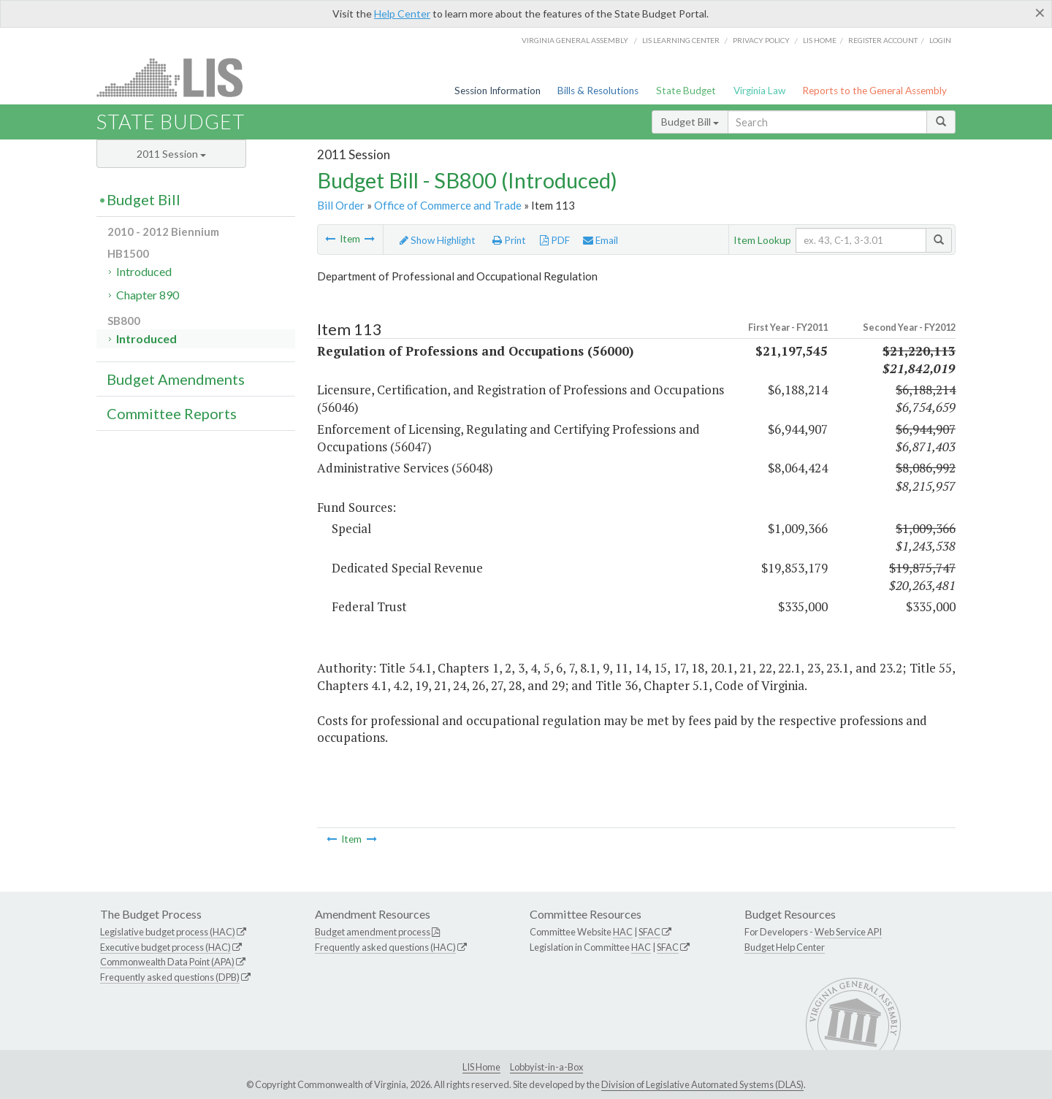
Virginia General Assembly (575, 40)
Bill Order (341, 205)
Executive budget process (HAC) (165, 947)
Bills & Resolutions (598, 90)
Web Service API (848, 932)
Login (940, 40)
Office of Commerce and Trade (448, 205)
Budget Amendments (176, 379)
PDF (555, 240)
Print (509, 240)
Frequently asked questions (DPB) (170, 977)
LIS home (819, 40)
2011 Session (171, 154)
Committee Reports (172, 413)
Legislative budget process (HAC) (167, 932)
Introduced (144, 271)
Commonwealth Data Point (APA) (167, 962)
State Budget (686, 90)
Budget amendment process (372, 932)
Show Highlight (438, 240)
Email (600, 240)
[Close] (1039, 12)
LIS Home (481, 1067)
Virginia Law (759, 90)
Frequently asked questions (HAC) (385, 947)
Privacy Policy (761, 40)
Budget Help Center (784, 947)
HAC (623, 932)
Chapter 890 (147, 295)
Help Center (402, 13)
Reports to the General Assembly (874, 90)
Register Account (883, 40)
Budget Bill (690, 121)
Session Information (497, 90)
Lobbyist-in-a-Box (546, 1067)
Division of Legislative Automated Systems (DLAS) (702, 1084)
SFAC (649, 932)
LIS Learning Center (681, 40)
